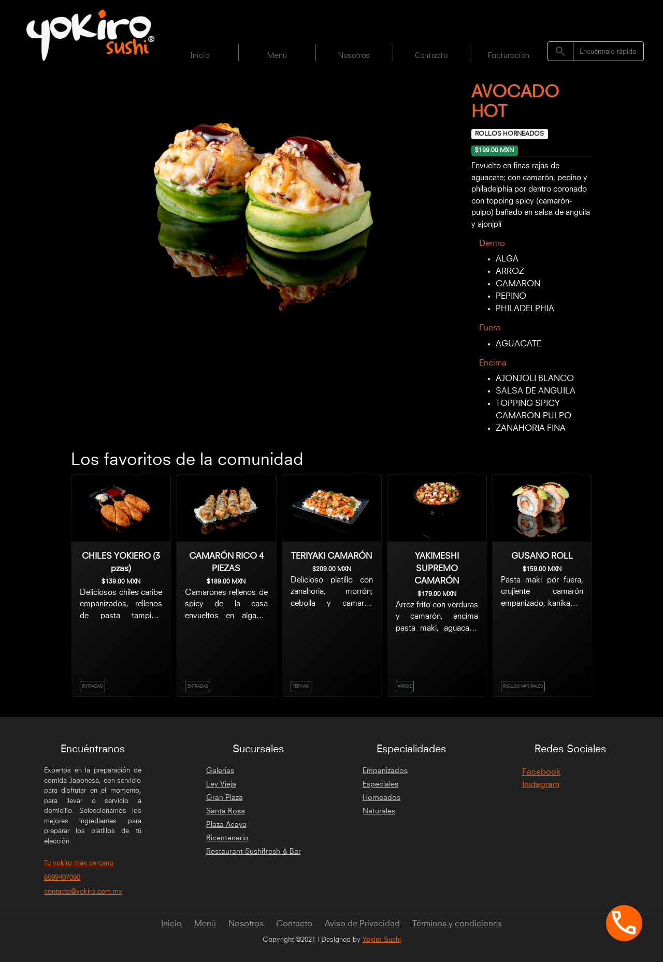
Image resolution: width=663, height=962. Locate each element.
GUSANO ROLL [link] (542, 556)
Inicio (199, 54)
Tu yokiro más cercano (78, 863)
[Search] (608, 51)
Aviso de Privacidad (362, 924)
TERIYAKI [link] (301, 686)
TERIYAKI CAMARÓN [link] (331, 556)
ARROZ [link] (405, 686)
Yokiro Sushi (382, 940)
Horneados (381, 797)
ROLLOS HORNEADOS (509, 134)
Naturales (379, 811)
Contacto (431, 54)
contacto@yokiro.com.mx (83, 891)
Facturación (508, 54)
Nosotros (354, 54)
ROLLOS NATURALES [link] (523, 686)
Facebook (541, 772)
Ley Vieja (221, 784)
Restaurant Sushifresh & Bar (253, 851)
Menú (277, 54)
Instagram (540, 784)
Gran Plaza (224, 797)
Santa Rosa (225, 811)
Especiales (380, 784)
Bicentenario (227, 838)
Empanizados (385, 771)
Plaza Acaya (226, 824)
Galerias (220, 771)
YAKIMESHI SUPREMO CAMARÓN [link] (436, 568)
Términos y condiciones (457, 924)
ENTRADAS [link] (92, 686)
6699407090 (62, 877)
